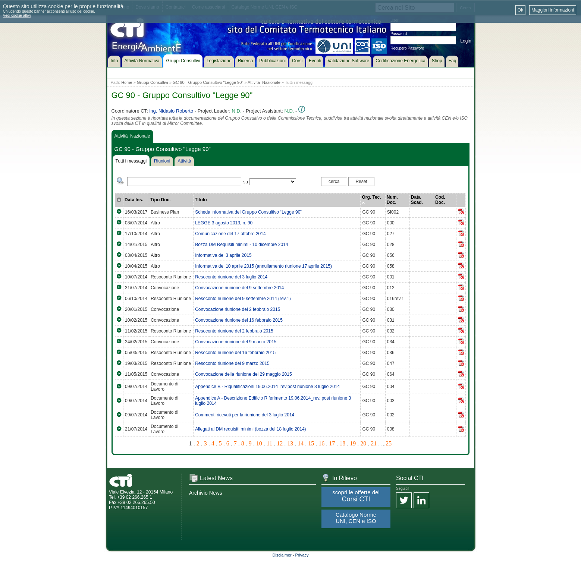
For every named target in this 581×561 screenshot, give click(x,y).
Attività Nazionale (264, 82)
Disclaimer (281, 555)
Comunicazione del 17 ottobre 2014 (230, 233)
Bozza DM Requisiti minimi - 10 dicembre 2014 (241, 244)
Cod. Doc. (440, 200)
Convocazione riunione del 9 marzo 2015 (235, 341)
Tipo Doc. (160, 199)
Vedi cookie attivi (17, 15)
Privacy (302, 555)
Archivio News (205, 493)
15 (311, 443)
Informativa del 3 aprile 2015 (223, 255)
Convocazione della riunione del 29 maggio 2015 (243, 374)
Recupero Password (407, 48)
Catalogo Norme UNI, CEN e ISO (356, 517)
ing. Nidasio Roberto (171, 111)
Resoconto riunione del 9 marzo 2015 (232, 363)
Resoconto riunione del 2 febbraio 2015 (234, 331)
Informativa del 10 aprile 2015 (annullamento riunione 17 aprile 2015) (263, 266)
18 (342, 443)
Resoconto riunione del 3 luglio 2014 (231, 277)
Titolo (201, 199)
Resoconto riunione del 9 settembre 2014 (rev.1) (243, 298)
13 (290, 443)
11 (269, 443)
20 (363, 443)
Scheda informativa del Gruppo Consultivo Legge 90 (248, 212)
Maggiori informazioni (552, 10)
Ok (520, 10)
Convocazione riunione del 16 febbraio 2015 (239, 320)
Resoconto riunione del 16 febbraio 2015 (235, 352)
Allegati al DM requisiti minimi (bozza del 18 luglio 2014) (250, 429)
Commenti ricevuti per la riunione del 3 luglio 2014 (244, 414)
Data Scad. (417, 200)
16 (321, 443)
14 (301, 443)
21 (374, 443)
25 (389, 443)
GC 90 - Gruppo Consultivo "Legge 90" (208, 82)
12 (280, 443)
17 (332, 443)
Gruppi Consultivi (152, 82)
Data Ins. (134, 199)
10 (259, 443)
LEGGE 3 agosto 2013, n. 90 (223, 223)
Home (126, 82)
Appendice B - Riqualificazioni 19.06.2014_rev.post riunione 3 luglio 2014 (267, 386)
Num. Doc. (392, 200)
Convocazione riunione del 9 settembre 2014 (239, 287)
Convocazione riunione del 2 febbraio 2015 (237, 309)
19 (353, 443)
